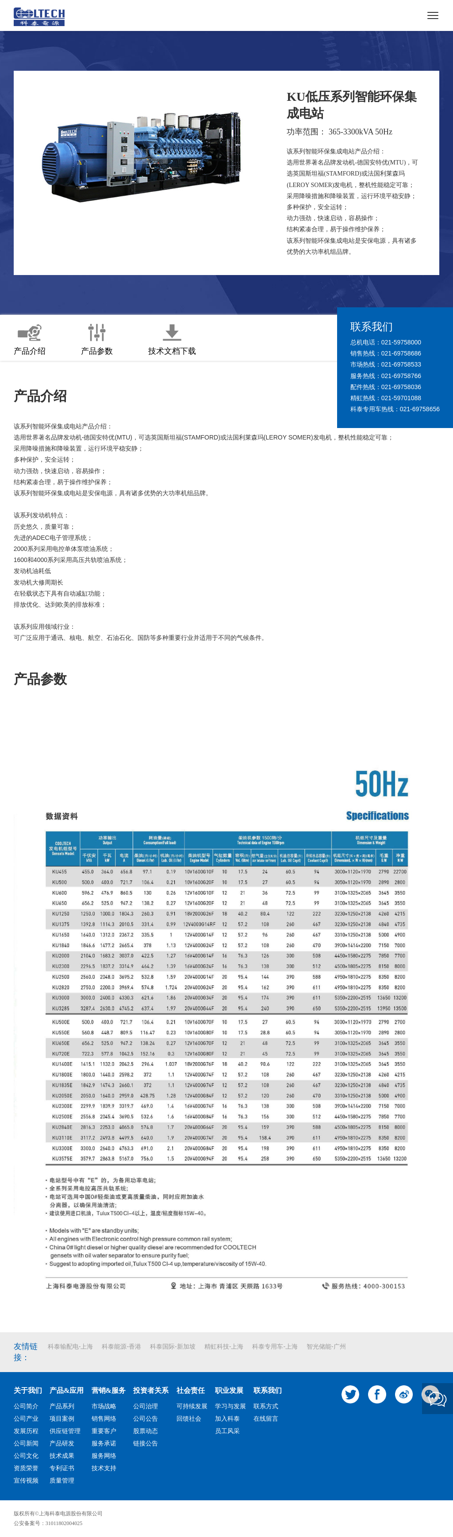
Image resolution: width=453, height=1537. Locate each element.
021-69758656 (420, 409)
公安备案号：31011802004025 (48, 1523)
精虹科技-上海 (224, 1346)
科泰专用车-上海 (275, 1346)
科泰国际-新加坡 (173, 1346)
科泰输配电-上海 (70, 1346)
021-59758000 (401, 342)
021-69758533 (401, 364)
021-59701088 (401, 397)
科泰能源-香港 (121, 1346)
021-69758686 (401, 353)
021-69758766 (401, 375)
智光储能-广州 (326, 1346)
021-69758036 (401, 386)
